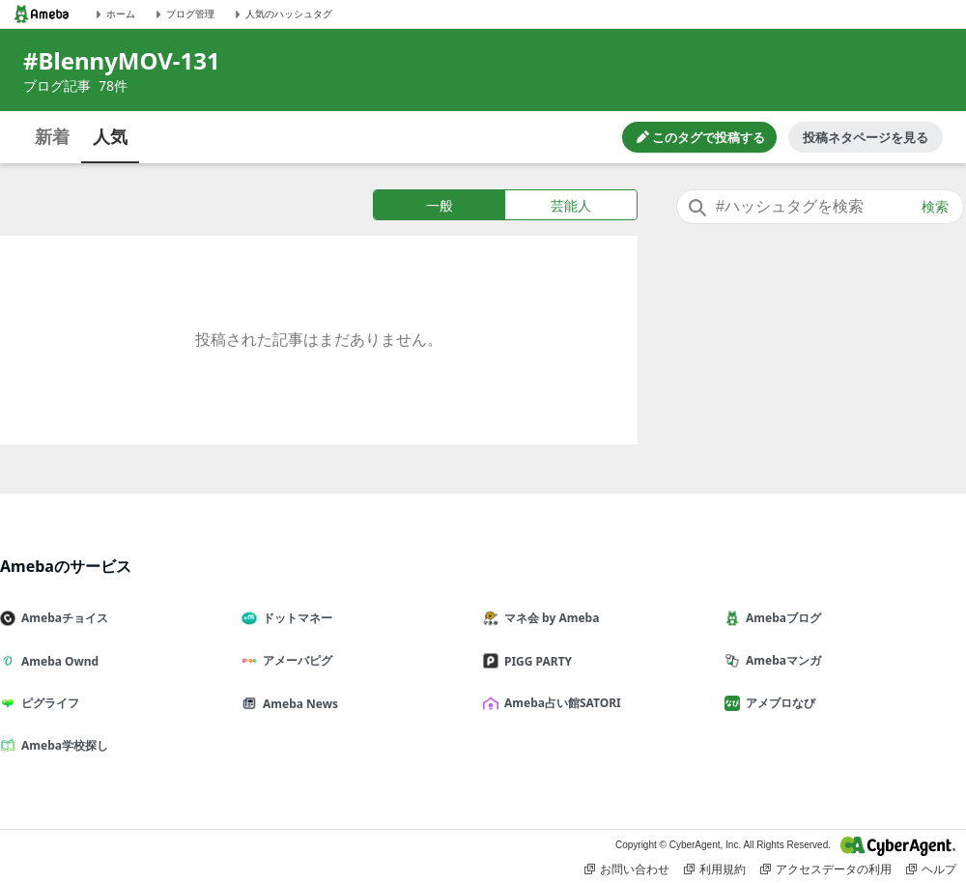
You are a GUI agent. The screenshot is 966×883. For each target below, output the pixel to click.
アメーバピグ (295, 660)
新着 (52, 136)
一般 (439, 205)
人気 (110, 136)
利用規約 (715, 869)
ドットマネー (295, 618)
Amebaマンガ (780, 660)
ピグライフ (47, 703)
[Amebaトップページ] (41, 14)
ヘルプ (931, 869)
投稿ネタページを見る (865, 137)
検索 (935, 206)
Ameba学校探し (62, 745)
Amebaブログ (780, 618)
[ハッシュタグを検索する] (820, 206)
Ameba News (298, 704)
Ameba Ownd (57, 661)
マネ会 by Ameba (548, 618)
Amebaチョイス (62, 618)
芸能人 (571, 205)
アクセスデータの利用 (826, 869)
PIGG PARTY (535, 661)
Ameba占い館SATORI (560, 703)
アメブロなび (777, 703)
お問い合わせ (626, 869)
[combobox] (820, 206)
